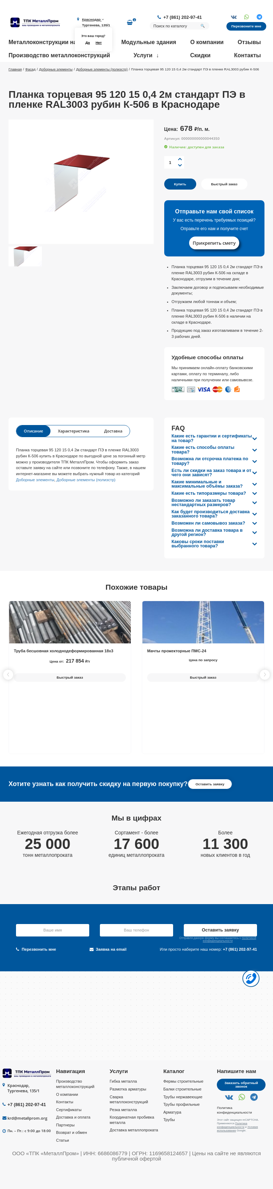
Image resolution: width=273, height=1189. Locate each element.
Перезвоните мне (246, 26)
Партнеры (65, 1145)
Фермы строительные (183, 1102)
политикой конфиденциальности (229, 960)
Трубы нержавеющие (182, 1117)
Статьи (62, 1161)
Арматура (172, 1133)
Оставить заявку (210, 805)
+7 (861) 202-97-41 (183, 17)
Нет (99, 42)
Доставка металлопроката (134, 1151)
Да (87, 42)
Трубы (169, 1140)
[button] (265, 695)
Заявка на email (108, 970)
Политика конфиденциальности (234, 1130)
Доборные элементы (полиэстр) (86, 500)
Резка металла (123, 1130)
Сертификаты (68, 1130)
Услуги (143, 55)
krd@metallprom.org (27, 1138)
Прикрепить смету (214, 263)
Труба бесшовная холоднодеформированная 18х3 (63, 671)
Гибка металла (123, 1102)
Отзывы (249, 42)
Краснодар (93, 19)
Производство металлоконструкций (59, 55)
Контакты (247, 55)
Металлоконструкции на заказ (51, 42)
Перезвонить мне (36, 970)
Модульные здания (148, 42)
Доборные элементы (35, 500)
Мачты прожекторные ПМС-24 (176, 671)
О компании (207, 42)
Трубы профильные (181, 1125)
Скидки (200, 55)
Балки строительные (182, 1110)
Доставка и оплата (73, 1138)
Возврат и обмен (71, 1153)
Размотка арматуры (128, 1110)
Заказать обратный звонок (241, 1105)
